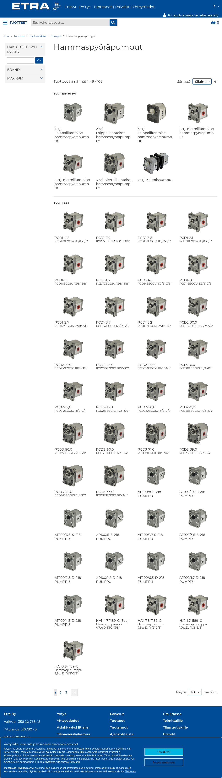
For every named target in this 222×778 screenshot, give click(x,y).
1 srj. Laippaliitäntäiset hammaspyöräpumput (72, 130)
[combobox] (74, 18)
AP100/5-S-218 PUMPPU (107, 532)
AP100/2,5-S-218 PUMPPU (192, 489)
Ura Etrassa (172, 710)
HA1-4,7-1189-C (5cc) (114, 619)
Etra (6, 31)
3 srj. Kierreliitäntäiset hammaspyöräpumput (114, 179)
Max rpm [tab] (15, 74)
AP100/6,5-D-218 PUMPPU (151, 575)
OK (39, 56)
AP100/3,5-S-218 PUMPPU (192, 532)
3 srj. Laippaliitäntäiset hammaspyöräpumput (155, 130)
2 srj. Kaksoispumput (155, 175)
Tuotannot (93, 7)
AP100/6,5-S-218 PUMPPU (68, 532)
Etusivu (61, 7)
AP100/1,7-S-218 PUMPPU (150, 532)
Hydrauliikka (38, 31)
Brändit (169, 730)
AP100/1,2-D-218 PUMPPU (109, 575)
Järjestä (183, 77)
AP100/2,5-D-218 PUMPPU (68, 575)
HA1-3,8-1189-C (73, 665)
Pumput (56, 31)
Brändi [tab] (14, 65)
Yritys (76, 7)
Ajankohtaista (121, 730)
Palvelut (113, 7)
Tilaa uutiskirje (175, 723)
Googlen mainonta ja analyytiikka (108, 748)
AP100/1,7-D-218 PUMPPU (192, 575)
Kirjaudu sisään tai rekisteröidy (193, 7)
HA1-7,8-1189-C (156, 619)
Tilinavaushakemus (73, 730)
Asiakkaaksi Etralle (73, 723)
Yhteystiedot (134, 7)
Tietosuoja (74, 762)
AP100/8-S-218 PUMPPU (149, 489)
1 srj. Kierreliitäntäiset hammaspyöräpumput (196, 128)
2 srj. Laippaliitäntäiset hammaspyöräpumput (113, 130)
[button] (153, 6)
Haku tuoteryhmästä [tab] (22, 45)
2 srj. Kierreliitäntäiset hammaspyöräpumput (72, 179)
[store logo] (27, 7)
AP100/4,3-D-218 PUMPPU (68, 618)
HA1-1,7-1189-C (197, 619)
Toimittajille (173, 716)
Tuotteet (19, 31)
